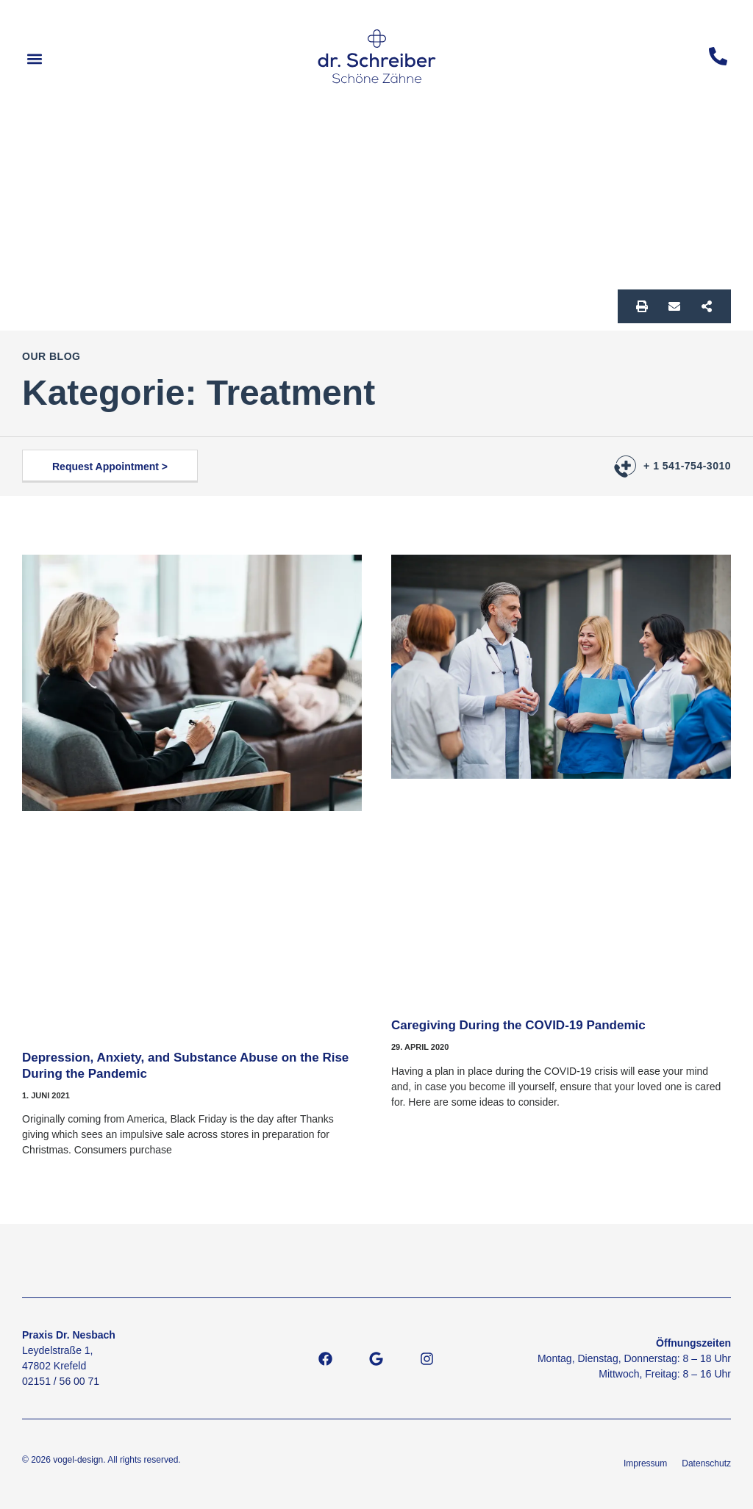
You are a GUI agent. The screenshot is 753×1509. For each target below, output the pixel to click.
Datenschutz (706, 1463)
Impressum (645, 1463)
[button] (34, 59)
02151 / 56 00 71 (60, 1381)
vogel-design (78, 1460)
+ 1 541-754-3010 (687, 466)
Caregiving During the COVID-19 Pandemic (518, 1025)
